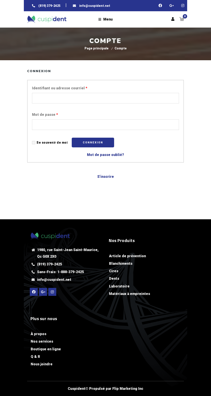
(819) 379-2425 (49, 264)
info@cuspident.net (54, 280)
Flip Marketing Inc (127, 389)
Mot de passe (45, 115)
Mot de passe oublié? (105, 155)
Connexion (93, 142)
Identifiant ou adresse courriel (59, 88)
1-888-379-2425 (70, 272)
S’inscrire (105, 177)
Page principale (97, 48)
